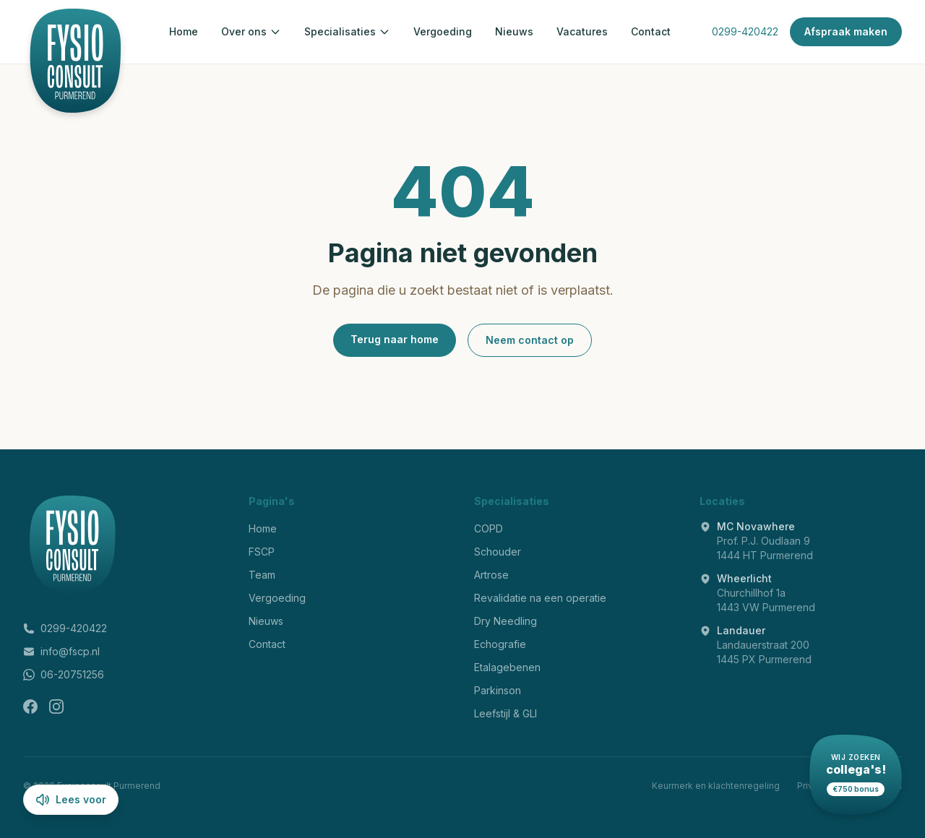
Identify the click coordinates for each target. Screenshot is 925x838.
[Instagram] (56, 706)
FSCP (262, 551)
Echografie (500, 644)
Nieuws (514, 31)
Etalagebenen (507, 667)
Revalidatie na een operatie (540, 598)
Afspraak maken (845, 31)
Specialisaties (347, 31)
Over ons (251, 31)
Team (262, 575)
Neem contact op (530, 340)
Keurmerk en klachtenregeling (716, 785)
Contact (651, 31)
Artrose (491, 575)
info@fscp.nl (61, 651)
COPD (488, 528)
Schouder (497, 551)
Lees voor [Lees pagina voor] (70, 799)
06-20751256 (63, 674)
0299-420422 (745, 31)
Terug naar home (394, 339)
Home (183, 31)
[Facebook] (30, 706)
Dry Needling (505, 621)
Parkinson (497, 690)
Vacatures (582, 31)
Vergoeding (442, 31)
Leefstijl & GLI (505, 713)
